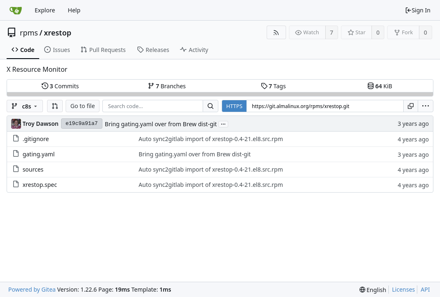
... (223, 123)
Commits (60, 86)
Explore (45, 10)
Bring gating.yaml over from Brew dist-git (161, 124)
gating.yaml (39, 154)
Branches (167, 86)
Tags (273, 86)
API (425, 289)
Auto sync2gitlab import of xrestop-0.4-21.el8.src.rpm (211, 139)
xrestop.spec (40, 185)
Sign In (418, 10)
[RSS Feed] (276, 32)
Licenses (403, 289)
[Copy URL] (410, 106)
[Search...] (210, 106)
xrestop (57, 32)
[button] (55, 106)
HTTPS (234, 106)
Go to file (82, 106)
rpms (29, 32)
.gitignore (36, 139)
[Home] (15, 10)
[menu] (425, 106)
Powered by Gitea (32, 289)
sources (33, 169)
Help (74, 10)
